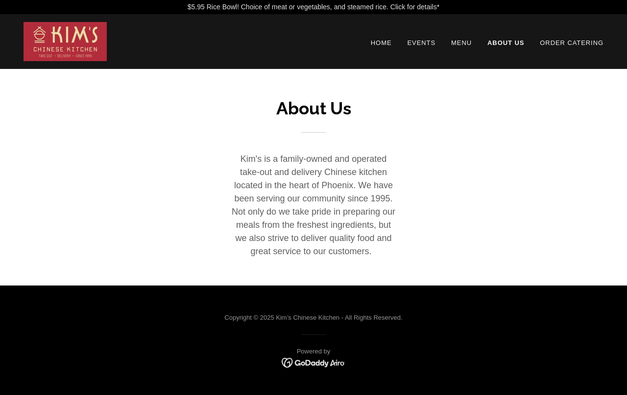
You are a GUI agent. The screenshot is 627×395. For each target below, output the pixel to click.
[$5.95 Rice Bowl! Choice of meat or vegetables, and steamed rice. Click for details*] (313, 7)
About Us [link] (505, 42)
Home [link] (381, 42)
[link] (65, 41)
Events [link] (421, 42)
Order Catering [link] (571, 42)
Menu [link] (461, 42)
